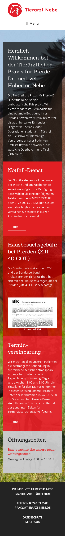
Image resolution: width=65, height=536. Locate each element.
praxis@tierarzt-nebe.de (32, 508)
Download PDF (32, 329)
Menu (34, 23)
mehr (17, 226)
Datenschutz (32, 517)
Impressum (32, 522)
